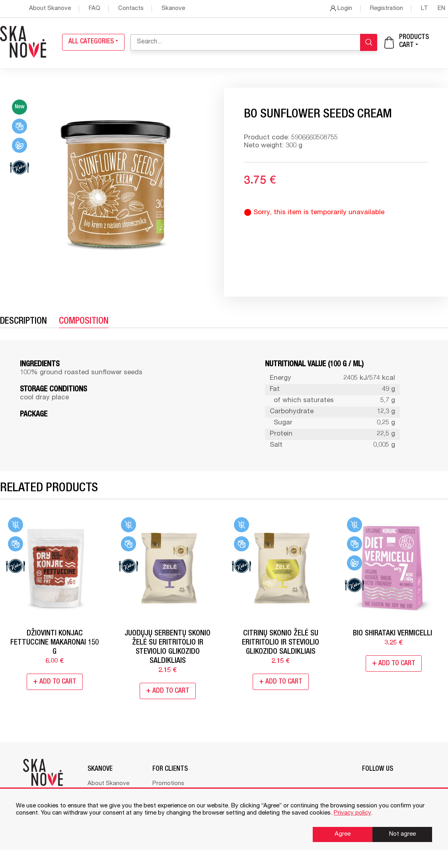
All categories (93, 42)
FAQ (94, 9)
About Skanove (50, 9)
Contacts (131, 9)
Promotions (168, 784)
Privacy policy (352, 813)
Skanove (173, 9)
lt (425, 9)
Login (341, 9)
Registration (386, 9)
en (441, 9)
